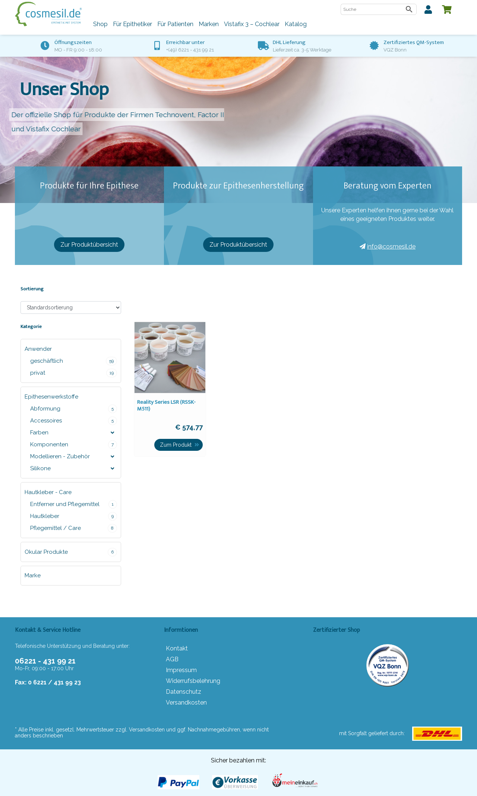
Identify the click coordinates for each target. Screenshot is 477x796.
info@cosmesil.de (388, 246)
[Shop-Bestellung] (70, 307)
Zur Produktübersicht (89, 244)
